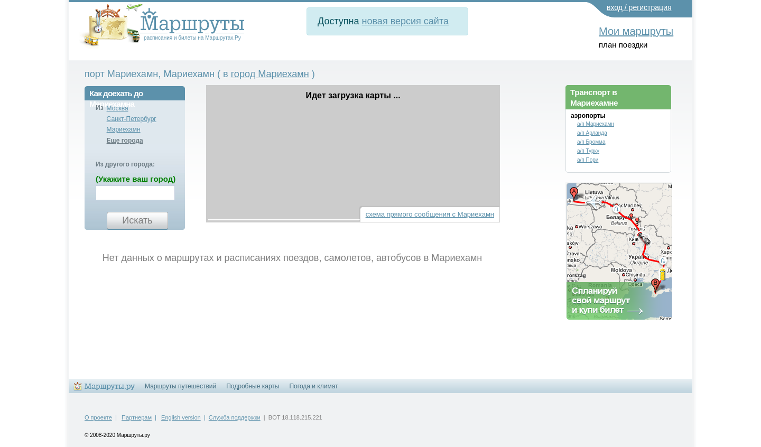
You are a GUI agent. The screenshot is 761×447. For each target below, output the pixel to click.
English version (181, 417)
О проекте (98, 417)
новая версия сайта (405, 21)
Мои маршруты (636, 31)
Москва (117, 108)
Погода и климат (313, 386)
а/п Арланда (592, 133)
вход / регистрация (639, 7)
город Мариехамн (270, 74)
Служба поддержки (235, 417)
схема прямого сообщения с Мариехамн (430, 214)
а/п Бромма (591, 142)
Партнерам (137, 417)
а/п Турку (588, 151)
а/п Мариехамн (595, 124)
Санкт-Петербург (131, 119)
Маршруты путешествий (180, 386)
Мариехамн (124, 129)
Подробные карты (252, 386)
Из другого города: (125, 164)
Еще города (125, 140)
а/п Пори (587, 160)
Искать (137, 220)
